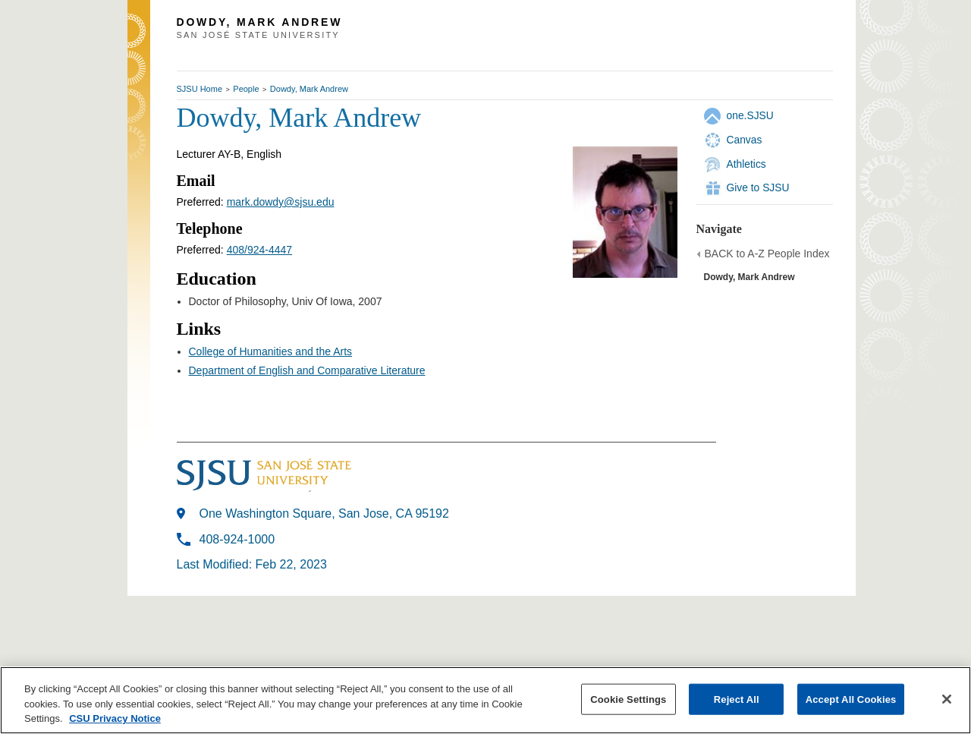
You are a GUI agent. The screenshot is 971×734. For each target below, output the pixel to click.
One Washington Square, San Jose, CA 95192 (324, 513)
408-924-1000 (237, 539)
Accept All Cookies (851, 698)
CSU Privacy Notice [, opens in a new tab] (115, 718)
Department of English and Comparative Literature (307, 370)
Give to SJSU (758, 187)
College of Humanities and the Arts (271, 351)
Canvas (744, 140)
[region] (485, 700)
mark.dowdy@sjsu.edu (281, 202)
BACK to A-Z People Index (767, 253)
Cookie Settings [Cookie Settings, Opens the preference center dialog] (628, 698)
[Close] (946, 699)
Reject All (736, 698)
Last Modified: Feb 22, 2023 (252, 564)
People (246, 88)
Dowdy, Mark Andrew (309, 88)
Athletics (746, 164)
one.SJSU (750, 115)
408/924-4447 (259, 250)
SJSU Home (200, 88)
